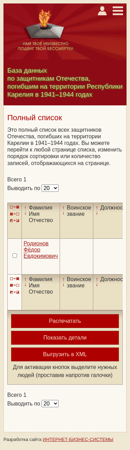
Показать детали (64, 338)
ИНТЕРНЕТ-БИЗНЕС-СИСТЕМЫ (78, 439)
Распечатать (65, 321)
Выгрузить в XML (65, 354)
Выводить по (24, 188)
